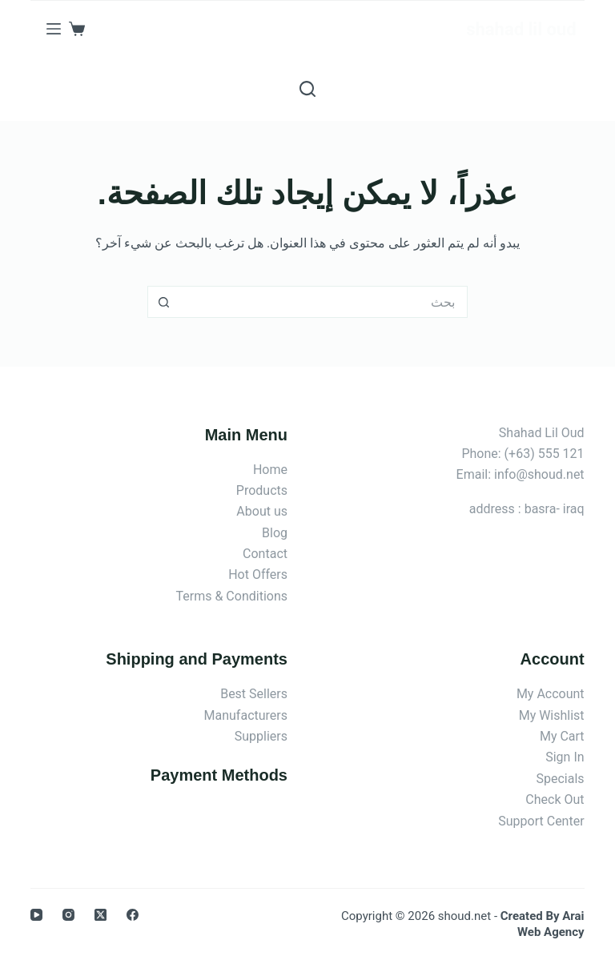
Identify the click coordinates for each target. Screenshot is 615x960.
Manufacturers (245, 715)
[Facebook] (133, 915)
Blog (274, 532)
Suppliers (261, 736)
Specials (561, 778)
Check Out (554, 799)
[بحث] (307, 89)
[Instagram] (68, 915)
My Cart (562, 736)
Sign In (564, 757)
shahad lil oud (521, 29)
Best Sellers (253, 693)
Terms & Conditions (232, 596)
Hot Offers (257, 574)
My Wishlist (552, 715)
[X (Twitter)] (100, 915)
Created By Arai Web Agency (542, 924)
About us (261, 511)
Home (270, 469)
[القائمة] (53, 29)
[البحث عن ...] (323, 302)
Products (261, 490)
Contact (265, 553)
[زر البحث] (163, 302)
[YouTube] (36, 915)
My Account (551, 693)
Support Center (541, 821)
